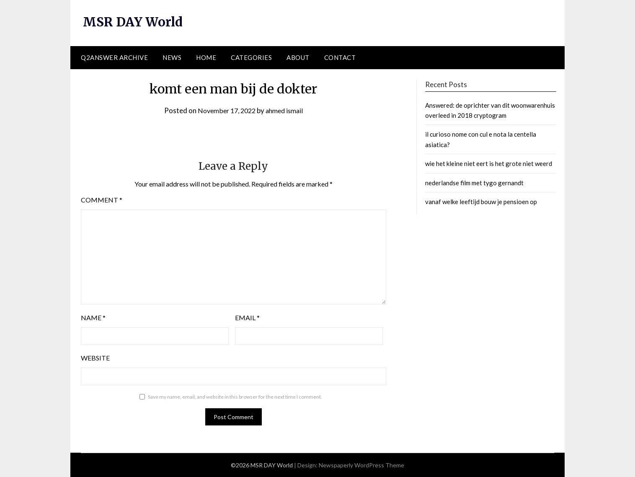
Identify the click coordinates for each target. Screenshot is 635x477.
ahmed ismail (286, 110)
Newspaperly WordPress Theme (361, 465)
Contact (340, 57)
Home (206, 57)
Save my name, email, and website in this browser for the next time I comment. (235, 397)
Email (247, 317)
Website (95, 358)
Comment (101, 200)
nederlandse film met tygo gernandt (474, 182)
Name (93, 317)
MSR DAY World (134, 22)
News (172, 57)
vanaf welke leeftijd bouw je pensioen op (481, 201)
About (298, 57)
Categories (251, 57)
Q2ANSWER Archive (114, 57)
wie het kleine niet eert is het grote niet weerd (488, 163)
